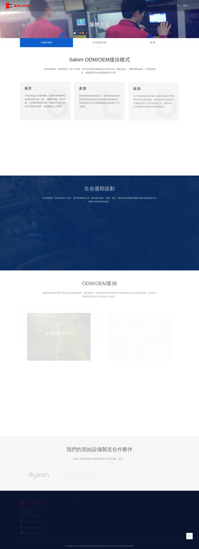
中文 (186, 6)
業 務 (152, 42)
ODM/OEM (46, 42)
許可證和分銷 (99, 42)
